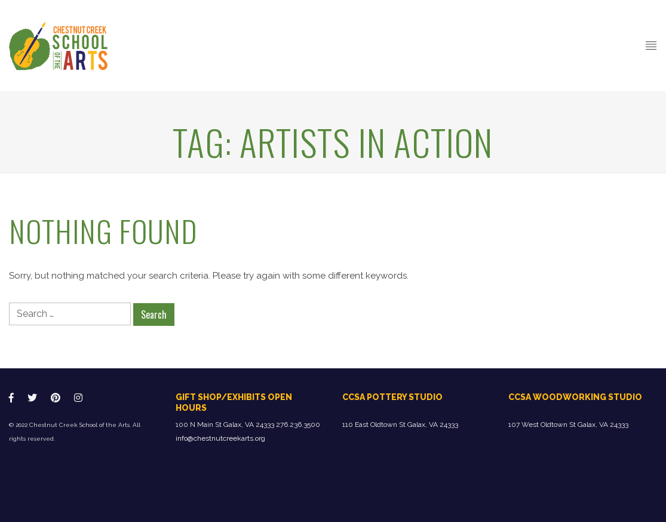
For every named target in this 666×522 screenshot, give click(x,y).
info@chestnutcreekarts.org (220, 438)
